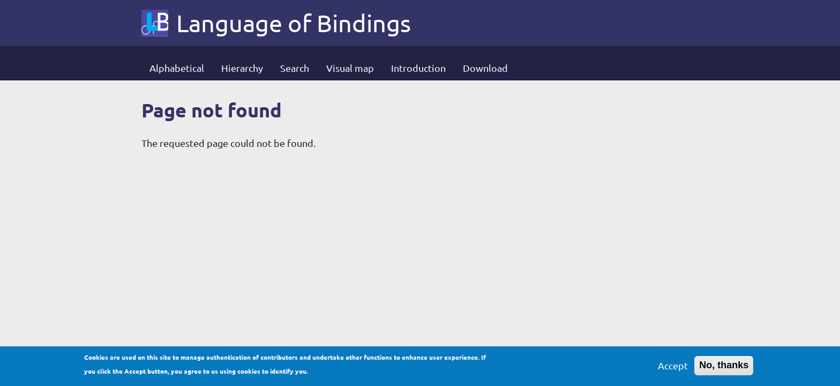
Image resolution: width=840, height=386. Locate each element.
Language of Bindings (293, 23)
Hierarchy (242, 67)
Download (485, 67)
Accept (673, 367)
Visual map (350, 67)
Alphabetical (176, 67)
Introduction (418, 67)
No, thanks (723, 367)
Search (294, 67)
